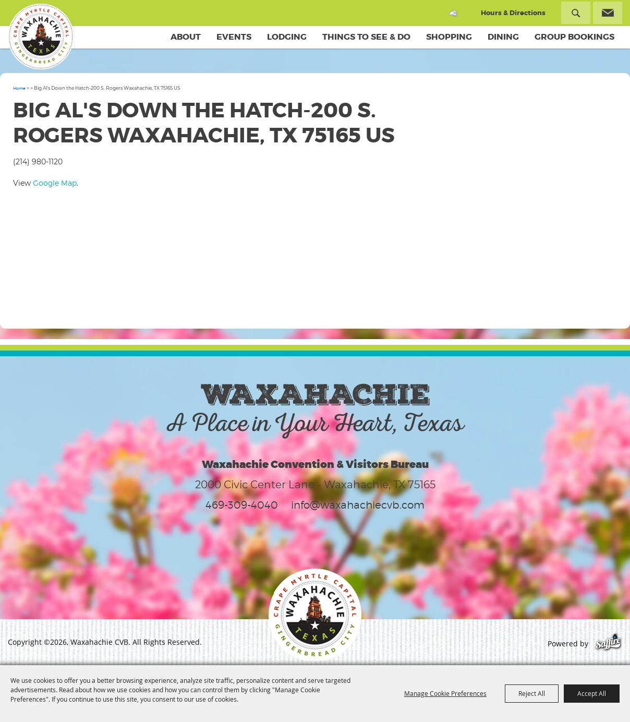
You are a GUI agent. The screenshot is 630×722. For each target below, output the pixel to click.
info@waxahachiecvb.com (358, 505)
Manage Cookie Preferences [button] (445, 693)
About (186, 36)
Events (233, 36)
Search (575, 13)
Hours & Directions (513, 12)
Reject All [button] (531, 693)
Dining (503, 36)
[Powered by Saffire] (608, 643)
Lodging (287, 36)
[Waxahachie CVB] (41, 36)
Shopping (449, 36)
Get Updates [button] (607, 13)
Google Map (55, 182)
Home (19, 88)
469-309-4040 (241, 505)
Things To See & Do (366, 36)
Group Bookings (574, 36)
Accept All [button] (591, 693)
